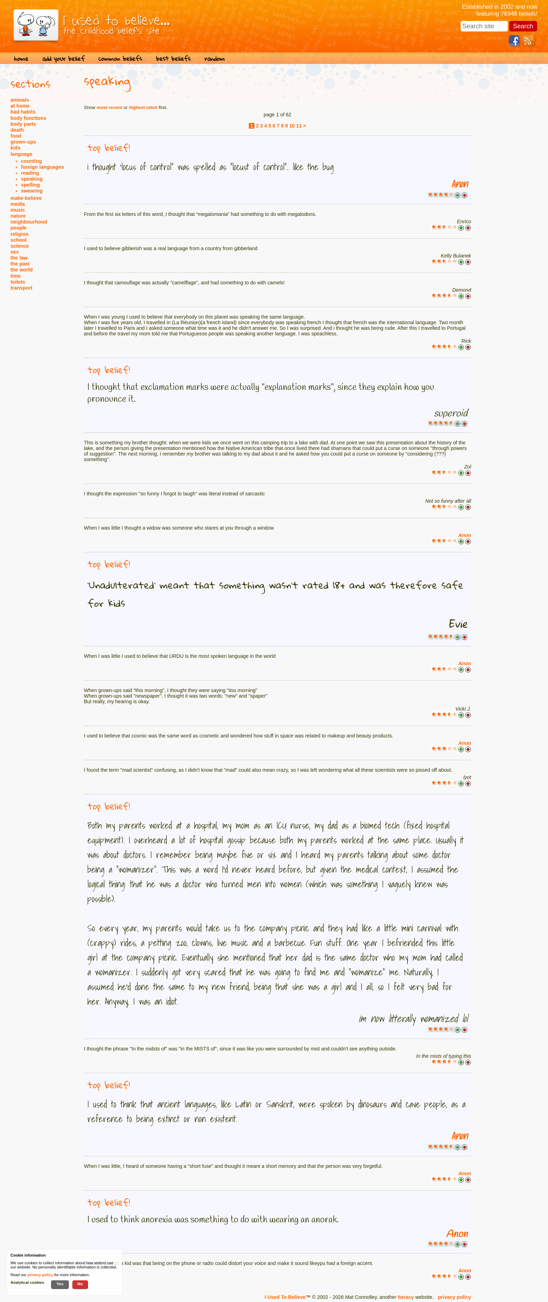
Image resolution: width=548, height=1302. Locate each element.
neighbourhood (28, 222)
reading (30, 173)
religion (19, 234)
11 (299, 126)
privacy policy (454, 1297)
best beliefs (173, 58)
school (18, 240)
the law (18, 258)
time (15, 276)
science (19, 246)
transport (21, 288)
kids (15, 148)
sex (14, 252)
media (17, 204)
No (80, 1283)
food (15, 136)
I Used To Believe (285, 1297)
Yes (59, 1283)
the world (21, 269)
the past (20, 264)
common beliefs (120, 58)
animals (19, 100)
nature (18, 216)
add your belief (63, 58)
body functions (28, 118)
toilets (17, 282)
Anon (459, 184)
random (214, 58)
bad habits (23, 112)
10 (292, 126)
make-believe (26, 198)
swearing (32, 191)
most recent (109, 107)
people (18, 228)
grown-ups (23, 142)
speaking (32, 179)
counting (31, 161)
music (17, 210)
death (17, 130)
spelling (30, 185)
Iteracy (406, 1297)
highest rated (143, 107)
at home (20, 106)
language (21, 154)
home (21, 58)
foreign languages (42, 167)
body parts (23, 124)
